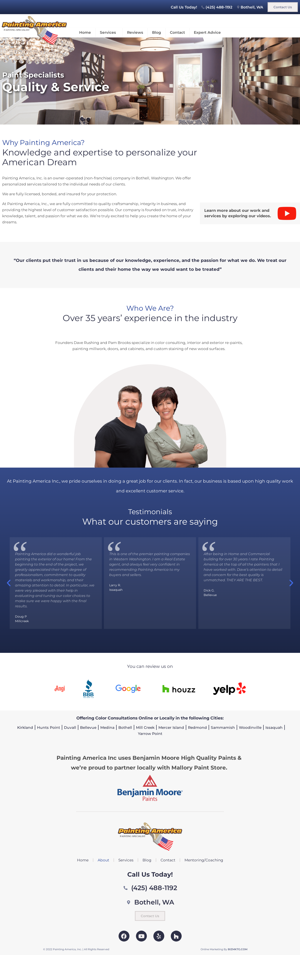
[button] (8, 583)
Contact (177, 32)
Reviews (135, 32)
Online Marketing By (224, 949)
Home (85, 32)
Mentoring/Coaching (203, 860)
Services (109, 32)
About (103, 860)
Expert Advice (207, 32)
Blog (156, 32)
